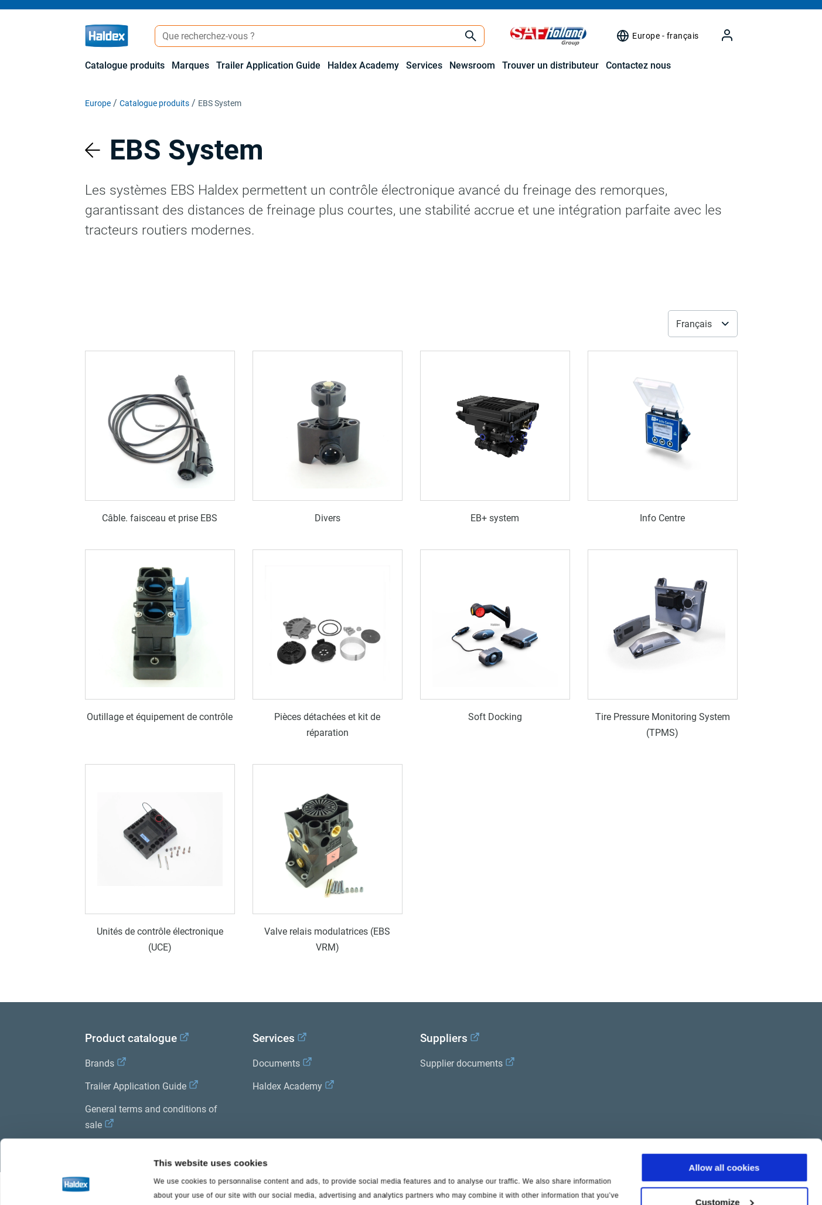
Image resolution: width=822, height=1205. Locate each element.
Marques (190, 65)
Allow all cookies (724, 1107)
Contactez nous (638, 65)
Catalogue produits (125, 65)
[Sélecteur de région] (657, 35)
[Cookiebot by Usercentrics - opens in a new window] (76, 1182)
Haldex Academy (363, 65)
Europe (98, 103)
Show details (181, 1181)
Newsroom (472, 65)
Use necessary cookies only (724, 1176)
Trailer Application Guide (268, 65)
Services (424, 65)
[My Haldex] (720, 36)
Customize (724, 1142)
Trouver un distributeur (550, 65)
